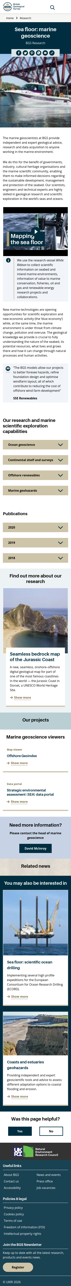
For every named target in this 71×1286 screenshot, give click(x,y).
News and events (49, 1175)
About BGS (11, 1175)
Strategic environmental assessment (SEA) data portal (30, 792)
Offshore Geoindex (22, 756)
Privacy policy (13, 1208)
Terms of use (13, 1221)
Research (25, 18)
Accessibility (12, 1188)
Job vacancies (46, 1188)
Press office (45, 1181)
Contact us (11, 1181)
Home (10, 18)
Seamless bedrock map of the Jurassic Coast (35, 656)
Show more (22, 697)
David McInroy (35, 848)
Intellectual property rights (22, 1234)
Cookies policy (14, 1214)
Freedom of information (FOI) (24, 1227)
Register (18, 1267)
